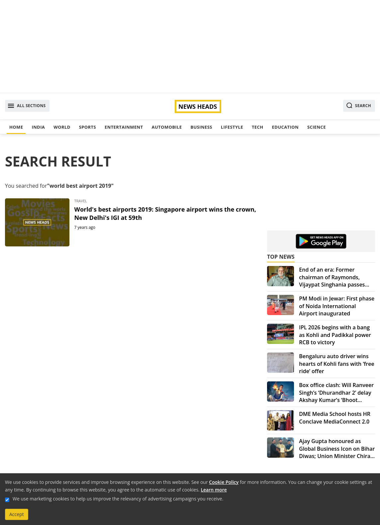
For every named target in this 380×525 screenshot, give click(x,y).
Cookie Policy (223, 482)
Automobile (166, 127)
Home (16, 127)
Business (201, 127)
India (38, 127)
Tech (257, 127)
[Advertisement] (190, 46)
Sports (87, 127)
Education (285, 127)
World (61, 127)
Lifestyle (232, 127)
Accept (16, 514)
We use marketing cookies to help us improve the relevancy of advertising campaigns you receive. (118, 498)
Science (316, 127)
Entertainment (124, 127)
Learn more (214, 490)
